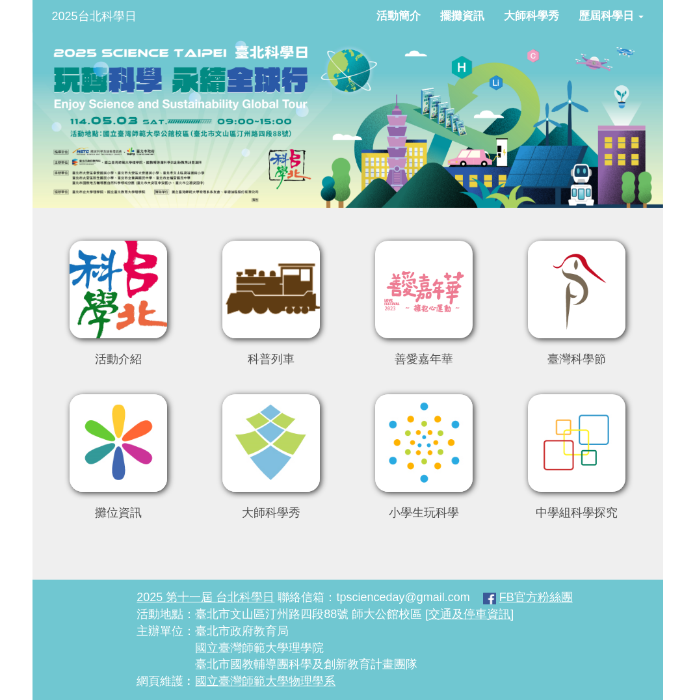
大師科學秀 (531, 16)
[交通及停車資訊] (469, 614)
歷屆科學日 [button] (611, 16)
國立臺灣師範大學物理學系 (265, 681)
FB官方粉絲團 (536, 597)
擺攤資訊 (462, 16)
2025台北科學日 (94, 16)
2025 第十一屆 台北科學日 (205, 597)
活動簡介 (398, 16)
